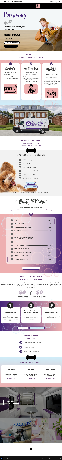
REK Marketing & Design (56, 458)
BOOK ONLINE (53, 1)
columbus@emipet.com (16, 1)
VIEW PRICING (23, 328)
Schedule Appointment (12, 42)
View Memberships (11, 46)
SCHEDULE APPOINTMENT (31, 268)
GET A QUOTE (31, 183)
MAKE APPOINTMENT (37, 328)
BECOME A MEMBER (30, 186)
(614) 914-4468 (5, 1)
